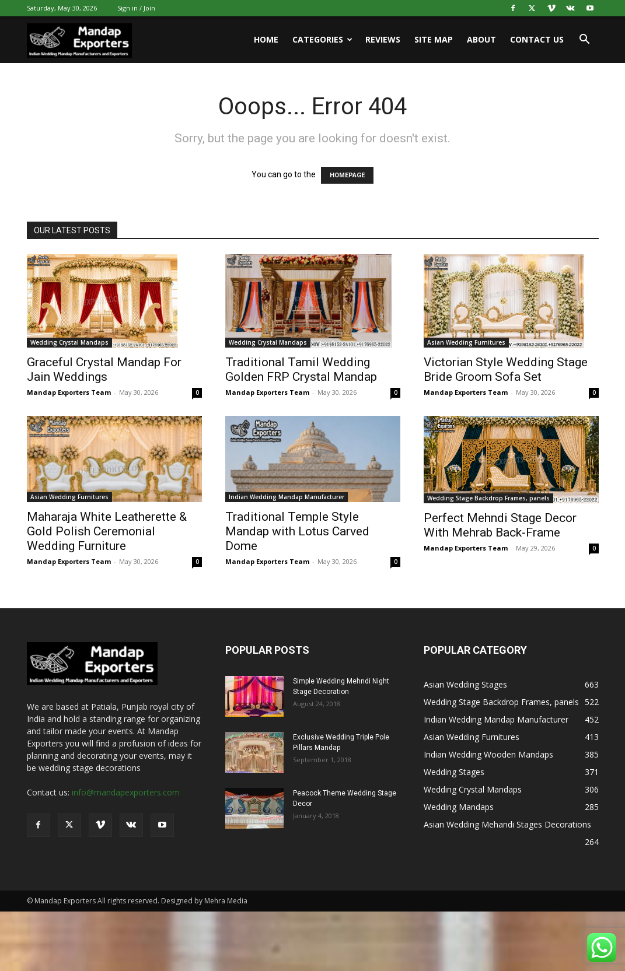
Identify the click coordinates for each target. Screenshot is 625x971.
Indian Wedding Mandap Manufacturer (286, 497)
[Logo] (79, 39)
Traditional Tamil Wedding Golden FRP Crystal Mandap (301, 369)
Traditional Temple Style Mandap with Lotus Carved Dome (297, 531)
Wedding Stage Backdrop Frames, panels (488, 498)
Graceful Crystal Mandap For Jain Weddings (104, 369)
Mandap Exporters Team (69, 392)
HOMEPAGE (347, 175)
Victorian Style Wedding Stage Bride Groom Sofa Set (506, 369)
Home (266, 39)
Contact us (537, 39)
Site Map (433, 39)
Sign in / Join (136, 7)
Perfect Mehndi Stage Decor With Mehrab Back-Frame (500, 525)
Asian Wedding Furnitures (466, 342)
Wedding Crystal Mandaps (69, 342)
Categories (322, 39)
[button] (585, 40)
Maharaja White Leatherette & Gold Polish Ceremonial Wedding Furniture (107, 531)
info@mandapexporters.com (126, 792)
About (481, 39)
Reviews (382, 39)
